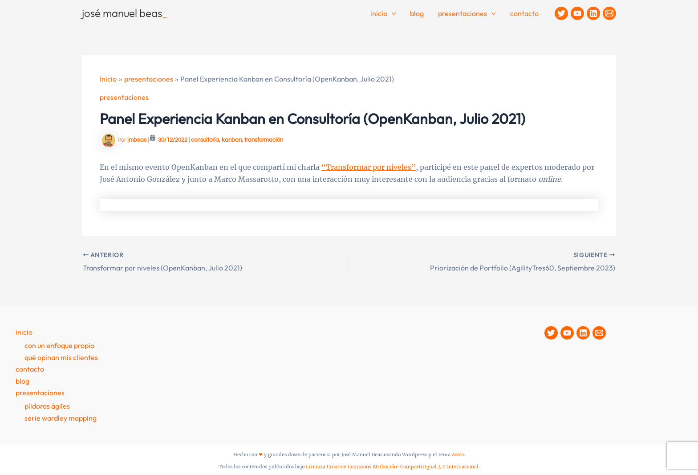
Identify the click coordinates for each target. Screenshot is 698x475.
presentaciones (124, 97)
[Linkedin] (593, 13)
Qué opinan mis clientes (61, 357)
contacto (524, 13)
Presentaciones (467, 14)
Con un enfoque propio (59, 345)
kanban (232, 140)
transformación (263, 140)
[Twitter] (561, 13)
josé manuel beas (125, 13)
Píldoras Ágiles (47, 405)
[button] (391, 14)
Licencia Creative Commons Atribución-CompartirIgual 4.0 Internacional (392, 467)
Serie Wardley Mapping (60, 418)
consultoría (205, 140)
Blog (417, 13)
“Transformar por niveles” (368, 167)
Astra (458, 455)
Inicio (383, 14)
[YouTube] (577, 13)
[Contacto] (609, 13)
